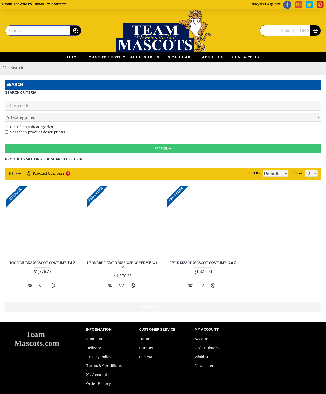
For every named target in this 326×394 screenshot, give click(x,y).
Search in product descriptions (35, 121)
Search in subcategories (29, 115)
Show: (300, 162)
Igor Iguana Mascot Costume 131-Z (42, 252)
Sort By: (248, 162)
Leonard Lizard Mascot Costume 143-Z (123, 254)
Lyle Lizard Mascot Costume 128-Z (203, 252)
